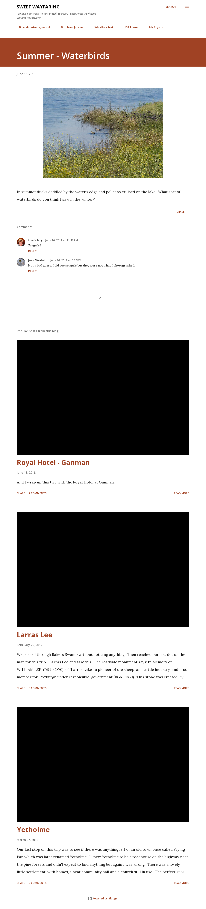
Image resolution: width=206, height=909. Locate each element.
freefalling (35, 240)
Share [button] (180, 212)
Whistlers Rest (101, 27)
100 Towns (129, 27)
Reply (32, 251)
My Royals (153, 27)
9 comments (37, 688)
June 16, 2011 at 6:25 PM (65, 260)
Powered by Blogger (103, 898)
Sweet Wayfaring (38, 7)
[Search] (171, 7)
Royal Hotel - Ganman (53, 462)
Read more (181, 493)
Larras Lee (34, 634)
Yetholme (33, 829)
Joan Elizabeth (37, 260)
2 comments (37, 493)
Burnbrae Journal (70, 27)
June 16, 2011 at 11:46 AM (61, 240)
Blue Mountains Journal (32, 27)
